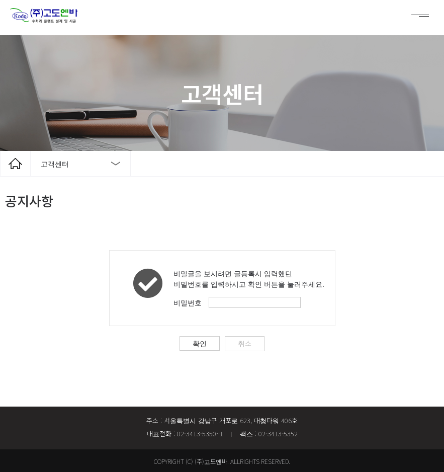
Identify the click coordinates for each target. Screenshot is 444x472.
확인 (200, 342)
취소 (244, 342)
